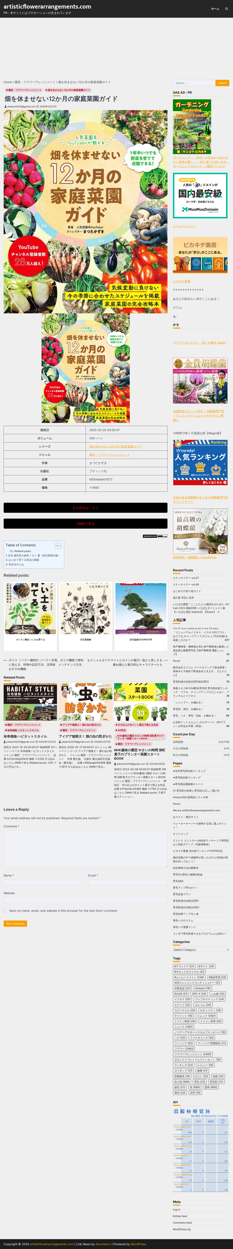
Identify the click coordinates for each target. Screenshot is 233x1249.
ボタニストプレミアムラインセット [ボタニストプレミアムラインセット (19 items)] (197, 1059)
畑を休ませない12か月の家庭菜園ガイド (69, 90)
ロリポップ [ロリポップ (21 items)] (183, 1070)
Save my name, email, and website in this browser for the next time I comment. (63, 910)
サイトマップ (180, 833)
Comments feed (182, 1222)
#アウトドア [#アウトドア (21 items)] (184, 966)
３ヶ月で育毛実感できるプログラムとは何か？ (199, 933)
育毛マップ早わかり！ (185, 887)
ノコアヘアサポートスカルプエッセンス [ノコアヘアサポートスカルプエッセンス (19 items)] (200, 1032)
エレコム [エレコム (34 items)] (203, 1004)
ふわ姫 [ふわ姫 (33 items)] (217, 993)
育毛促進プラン (182, 894)
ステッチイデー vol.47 (186, 577)
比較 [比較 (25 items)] (218, 1076)
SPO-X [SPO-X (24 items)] (199, 993)
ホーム (215, 8)
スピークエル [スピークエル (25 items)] (184, 1010)
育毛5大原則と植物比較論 (187, 874)
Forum (176, 660)
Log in (176, 1209)
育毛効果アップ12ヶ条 (186, 913)
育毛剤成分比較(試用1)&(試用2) (191, 681)
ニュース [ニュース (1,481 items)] (183, 1026)
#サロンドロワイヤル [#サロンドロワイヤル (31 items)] (189, 971)
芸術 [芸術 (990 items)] (211, 1087)
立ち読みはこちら (85, 508)
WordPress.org (182, 1229)
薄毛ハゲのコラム (183, 920)
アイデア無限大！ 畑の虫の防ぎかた (82, 724)
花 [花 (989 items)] (195, 1087)
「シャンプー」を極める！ (188, 702)
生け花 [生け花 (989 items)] (181, 1081)
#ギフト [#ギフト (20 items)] (206, 966)
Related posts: (23, 551)
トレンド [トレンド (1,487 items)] (206, 1015)
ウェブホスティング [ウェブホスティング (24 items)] (209, 999)
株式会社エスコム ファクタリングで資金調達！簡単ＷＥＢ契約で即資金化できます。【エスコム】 (200, 671)
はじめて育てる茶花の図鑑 (24, 559)
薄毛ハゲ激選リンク (184, 927)
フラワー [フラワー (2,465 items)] (183, 1048)
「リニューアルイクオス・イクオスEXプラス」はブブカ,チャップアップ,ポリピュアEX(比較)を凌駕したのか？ (200, 636)
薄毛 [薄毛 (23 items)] (179, 1092)
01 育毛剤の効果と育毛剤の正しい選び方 (196, 790)
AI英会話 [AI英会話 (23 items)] (182, 988)
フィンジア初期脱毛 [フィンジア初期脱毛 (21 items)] (212, 1043)
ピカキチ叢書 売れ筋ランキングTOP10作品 (197, 850)
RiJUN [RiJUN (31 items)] (180, 993)
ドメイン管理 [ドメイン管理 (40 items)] (210, 1021)
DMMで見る (86, 524)
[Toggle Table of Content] (56, 546)
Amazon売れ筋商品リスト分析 (190, 797)
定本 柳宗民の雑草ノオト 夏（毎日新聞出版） (34, 555)
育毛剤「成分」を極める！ (188, 709)
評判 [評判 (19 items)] (195, 1092)
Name (9, 875)
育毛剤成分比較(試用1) (186, 900)
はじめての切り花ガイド (187, 591)
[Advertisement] (116, 45)
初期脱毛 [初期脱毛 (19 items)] (182, 1076)
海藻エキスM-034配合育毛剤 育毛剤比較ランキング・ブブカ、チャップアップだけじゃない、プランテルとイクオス (201, 692)
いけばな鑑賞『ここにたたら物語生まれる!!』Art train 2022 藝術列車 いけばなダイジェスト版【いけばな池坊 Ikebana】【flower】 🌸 (201, 608)
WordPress (138, 1244)
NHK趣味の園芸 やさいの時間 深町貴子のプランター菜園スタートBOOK (140, 737)
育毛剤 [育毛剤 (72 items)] (216, 1081)
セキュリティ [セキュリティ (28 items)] (210, 1010)
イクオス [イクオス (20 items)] (182, 999)
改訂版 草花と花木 (183, 597)
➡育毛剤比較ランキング (187, 777)
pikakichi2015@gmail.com (20, 106)
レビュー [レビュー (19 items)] (205, 1065)
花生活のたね (16, 564)
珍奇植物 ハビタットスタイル (23, 730)
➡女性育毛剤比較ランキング (189, 770)
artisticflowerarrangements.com (47, 7)
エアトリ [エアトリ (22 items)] (182, 1004)
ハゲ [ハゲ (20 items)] (179, 1037)
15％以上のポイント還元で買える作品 (138, 724)
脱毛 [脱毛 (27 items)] (179, 1087)
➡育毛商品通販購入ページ (188, 784)
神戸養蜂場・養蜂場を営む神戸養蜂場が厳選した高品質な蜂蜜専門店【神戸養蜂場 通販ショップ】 (201, 650)
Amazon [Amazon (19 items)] (202, 988)
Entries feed (180, 1216)
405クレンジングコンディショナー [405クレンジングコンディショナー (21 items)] (197, 982)
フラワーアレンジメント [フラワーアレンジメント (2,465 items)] (192, 1054)
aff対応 (122, 730)
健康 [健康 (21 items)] (202, 1070)
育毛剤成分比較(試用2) (186, 907)
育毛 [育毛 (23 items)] (199, 1081)
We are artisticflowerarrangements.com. (196, 810)
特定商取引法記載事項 (185, 867)
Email (93, 875)
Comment (11, 826)
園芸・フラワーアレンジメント (25, 90)
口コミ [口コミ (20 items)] (201, 1076)
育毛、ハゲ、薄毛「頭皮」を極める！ (194, 715)
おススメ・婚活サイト (185, 816)
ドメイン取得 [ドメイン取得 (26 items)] (185, 1021)
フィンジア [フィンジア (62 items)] (183, 1043)
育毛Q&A (178, 881)
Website (9, 893)
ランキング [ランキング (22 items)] (183, 1065)
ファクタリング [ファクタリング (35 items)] (202, 1037)
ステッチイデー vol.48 (186, 584)
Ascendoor (103, 1244)
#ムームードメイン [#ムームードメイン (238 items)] (189, 977)
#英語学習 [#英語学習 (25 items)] (217, 977)
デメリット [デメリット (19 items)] (183, 1015)
